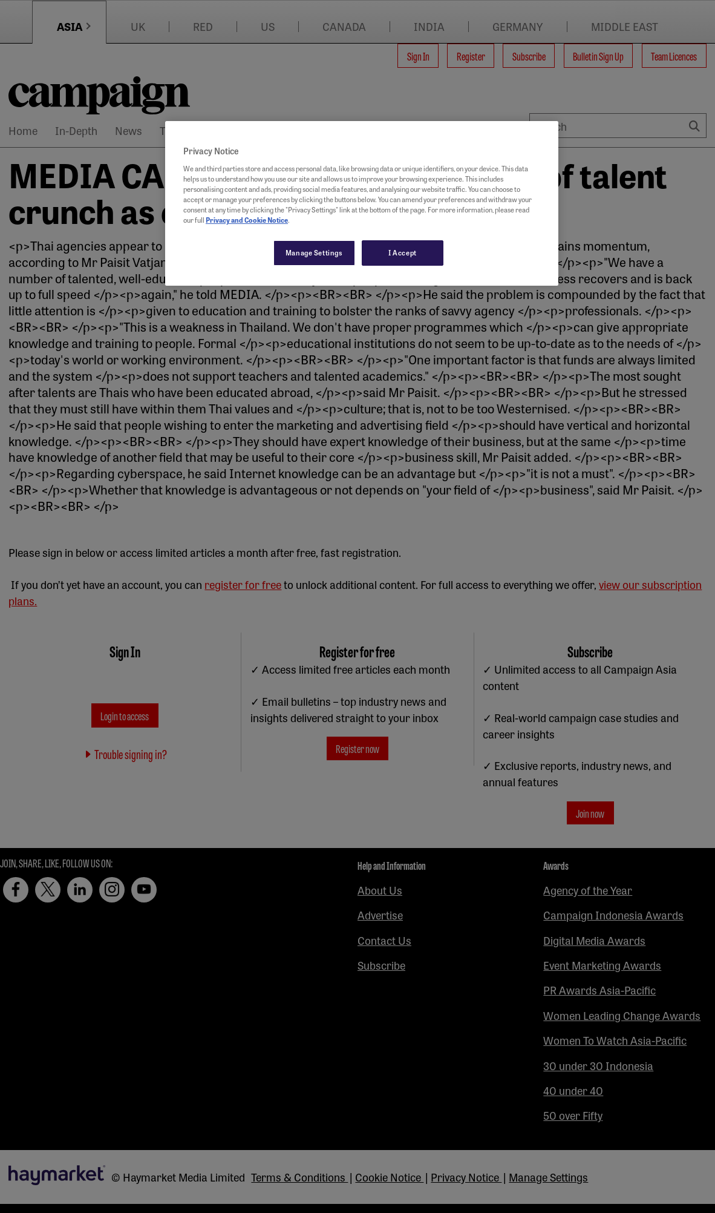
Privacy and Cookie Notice (247, 220)
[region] (361, 203)
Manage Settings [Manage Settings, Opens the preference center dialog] (314, 252)
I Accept (402, 252)
